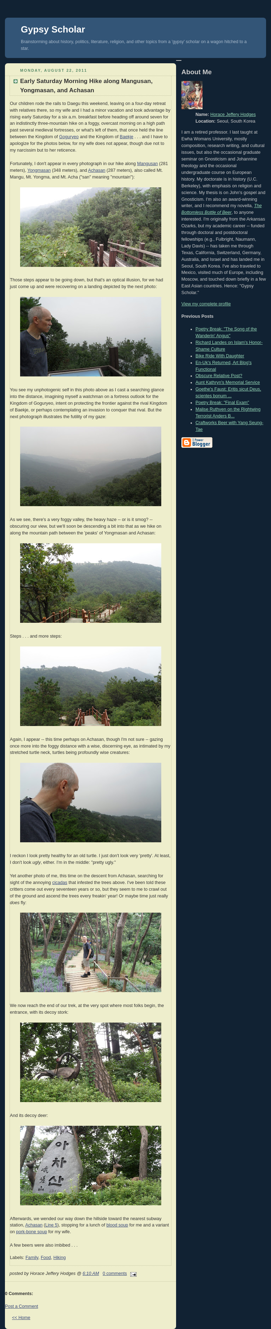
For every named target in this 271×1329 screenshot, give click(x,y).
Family (31, 1257)
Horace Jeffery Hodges (233, 114)
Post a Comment (21, 1306)
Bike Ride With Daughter (219, 355)
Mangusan (147, 163)
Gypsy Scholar (53, 29)
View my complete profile (206, 303)
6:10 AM (91, 1273)
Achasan (97, 170)
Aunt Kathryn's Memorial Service (227, 382)
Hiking (59, 1257)
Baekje (126, 136)
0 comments (115, 1273)
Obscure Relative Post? (218, 375)
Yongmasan (39, 170)
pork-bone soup (31, 1231)
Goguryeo (69, 136)
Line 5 (51, 1225)
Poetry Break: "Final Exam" (222, 402)
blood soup (117, 1225)
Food (46, 1257)
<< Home (21, 1317)
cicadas (59, 882)
